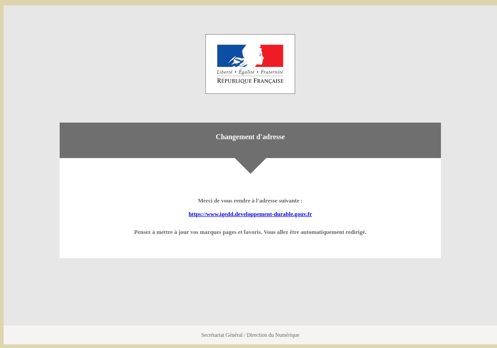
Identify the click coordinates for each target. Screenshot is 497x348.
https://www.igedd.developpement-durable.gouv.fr (250, 214)
